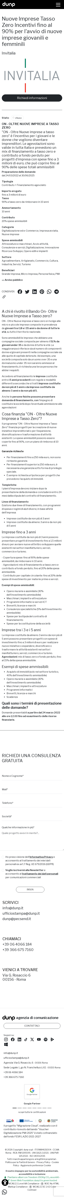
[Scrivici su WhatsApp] (4, 1191)
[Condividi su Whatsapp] (49, 291)
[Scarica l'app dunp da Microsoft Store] (6, 1044)
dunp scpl (28, 1149)
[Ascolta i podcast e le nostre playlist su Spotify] (45, 1039)
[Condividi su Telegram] (56, 291)
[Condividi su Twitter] (27, 291)
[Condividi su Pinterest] (42, 291)
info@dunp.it (15, 908)
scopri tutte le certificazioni (32, 1112)
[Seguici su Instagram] (6, 1039)
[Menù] (58, 4)
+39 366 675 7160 (20, 950)
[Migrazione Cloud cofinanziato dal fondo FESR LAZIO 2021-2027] (32, 1121)
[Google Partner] (15, 1108)
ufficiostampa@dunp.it (23, 913)
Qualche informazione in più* (18, 827)
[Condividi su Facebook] (20, 291)
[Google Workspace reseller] (25, 1108)
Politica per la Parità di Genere (20, 1162)
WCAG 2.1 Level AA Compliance (22, 1183)
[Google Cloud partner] (19, 1108)
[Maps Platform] (39, 1108)
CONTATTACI (32, 1025)
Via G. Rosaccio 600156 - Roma (19, 977)
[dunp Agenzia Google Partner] (32, 1091)
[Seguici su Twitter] (32, 1039)
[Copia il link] (4, 296)
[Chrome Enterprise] (34, 1108)
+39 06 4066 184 (19, 944)
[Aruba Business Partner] (49, 1108)
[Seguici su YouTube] (39, 1039)
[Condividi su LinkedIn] (34, 291)
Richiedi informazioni (32, 98)
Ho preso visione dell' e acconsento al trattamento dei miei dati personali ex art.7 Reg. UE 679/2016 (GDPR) (30, 861)
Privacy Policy (43, 1162)
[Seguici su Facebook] (13, 1039)
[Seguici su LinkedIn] (19, 1039)
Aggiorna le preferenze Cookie (35, 1165)
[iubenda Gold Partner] (44, 1108)
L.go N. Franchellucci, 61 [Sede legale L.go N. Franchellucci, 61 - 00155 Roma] (39, 1067)
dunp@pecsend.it (19, 919)
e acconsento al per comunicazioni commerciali (31, 874)
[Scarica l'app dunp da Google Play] (52, 1039)
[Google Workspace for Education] (30, 1108)
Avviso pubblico (12, 280)
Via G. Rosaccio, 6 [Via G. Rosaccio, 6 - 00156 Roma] (31, 1062)
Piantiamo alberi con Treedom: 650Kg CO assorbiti (31, 1177)
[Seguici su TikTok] (25, 1039)
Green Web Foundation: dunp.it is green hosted (32, 1180)
